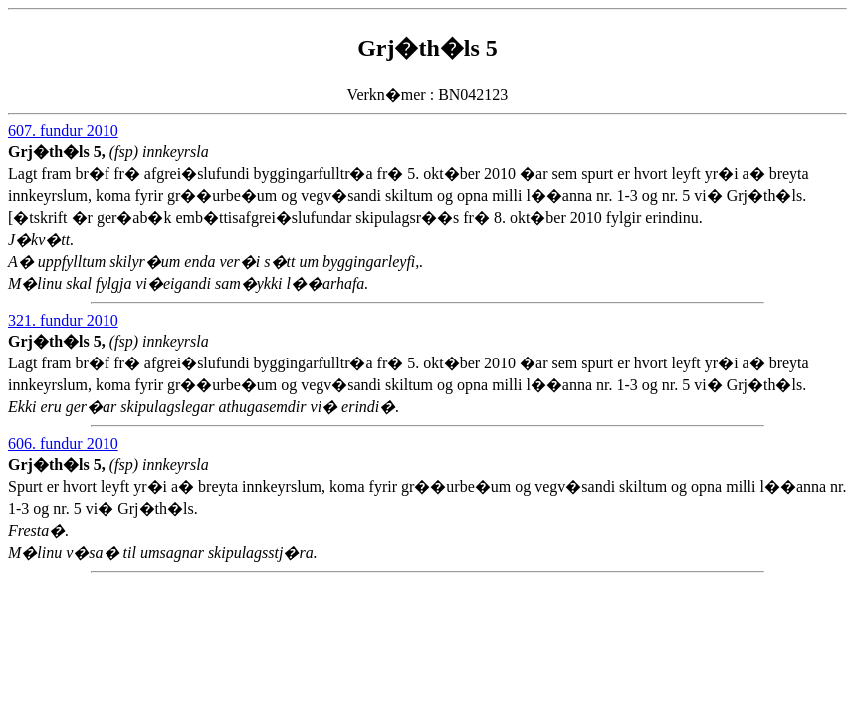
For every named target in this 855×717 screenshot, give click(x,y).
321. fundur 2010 (63, 320)
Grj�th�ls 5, (58, 151)
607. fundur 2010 (63, 130)
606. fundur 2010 (63, 443)
